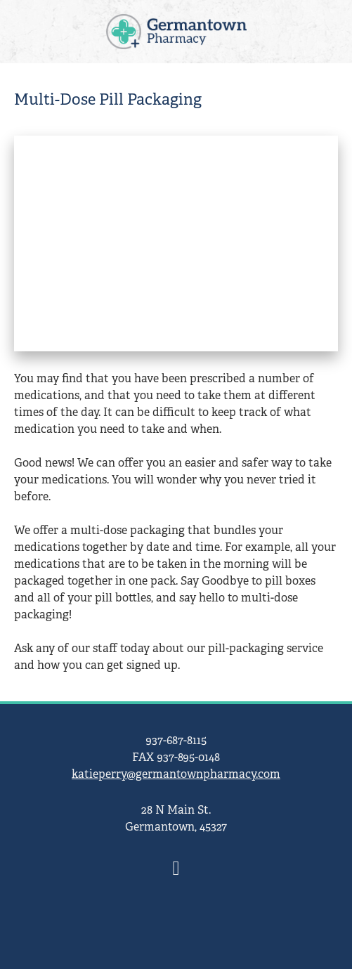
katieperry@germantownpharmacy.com (176, 774)
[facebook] (176, 869)
